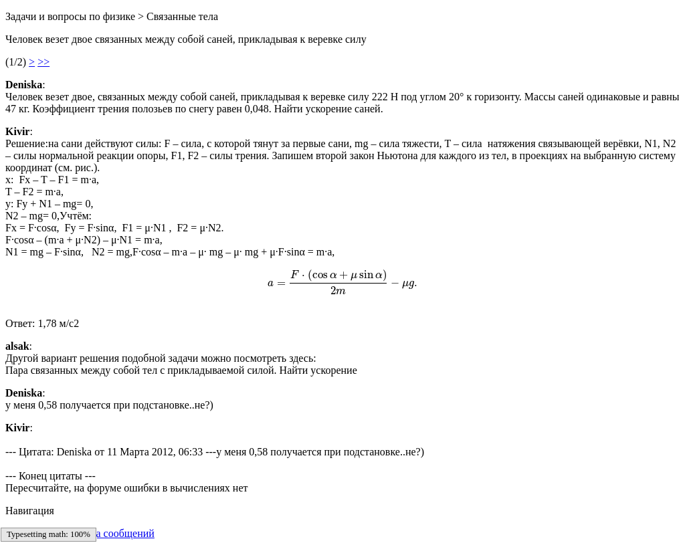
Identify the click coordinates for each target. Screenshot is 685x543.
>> (43, 62)
